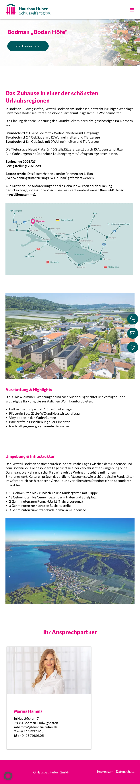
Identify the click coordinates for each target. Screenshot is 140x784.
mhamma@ (22, 727)
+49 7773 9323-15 (30, 731)
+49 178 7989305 (31, 735)
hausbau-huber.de (44, 727)
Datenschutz (125, 771)
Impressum (105, 771)
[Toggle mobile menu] (132, 9)
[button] (8, 776)
